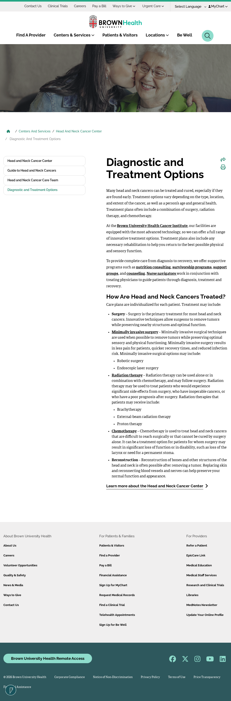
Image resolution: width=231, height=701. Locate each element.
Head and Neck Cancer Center (29, 161)
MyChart (218, 6)
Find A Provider (31, 35)
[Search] (207, 36)
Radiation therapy (127, 375)
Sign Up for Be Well (113, 624)
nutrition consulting (153, 267)
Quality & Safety (14, 575)
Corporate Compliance (69, 677)
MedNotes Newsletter (201, 605)
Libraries (192, 595)
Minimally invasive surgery (135, 332)
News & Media (13, 585)
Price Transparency (207, 677)
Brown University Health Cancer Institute (152, 226)
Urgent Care (153, 6)
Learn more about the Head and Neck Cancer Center (157, 485)
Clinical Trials (58, 6)
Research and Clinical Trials (205, 585)
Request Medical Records (117, 595)
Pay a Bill (99, 6)
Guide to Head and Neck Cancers (31, 170)
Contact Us (33, 6)
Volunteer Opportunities (20, 565)
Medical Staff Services (201, 575)
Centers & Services (74, 35)
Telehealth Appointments (117, 615)
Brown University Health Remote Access (47, 658)
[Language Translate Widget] (189, 7)
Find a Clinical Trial (112, 605)
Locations (157, 35)
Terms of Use (176, 677)
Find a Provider (109, 555)
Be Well (184, 35)
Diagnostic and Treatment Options (32, 190)
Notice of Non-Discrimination (113, 677)
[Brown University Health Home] (8, 132)
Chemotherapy (124, 431)
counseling (136, 274)
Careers (80, 6)
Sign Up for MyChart (113, 585)
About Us (9, 545)
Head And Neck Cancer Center (79, 131)
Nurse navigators (162, 274)
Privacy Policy (150, 677)
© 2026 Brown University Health (24, 677)
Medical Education (199, 565)
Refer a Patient (196, 545)
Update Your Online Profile (205, 615)
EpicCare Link (195, 555)
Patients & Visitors (120, 35)
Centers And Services (35, 131)
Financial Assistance (113, 575)
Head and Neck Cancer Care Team (32, 180)
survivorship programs (192, 267)
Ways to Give (124, 6)
